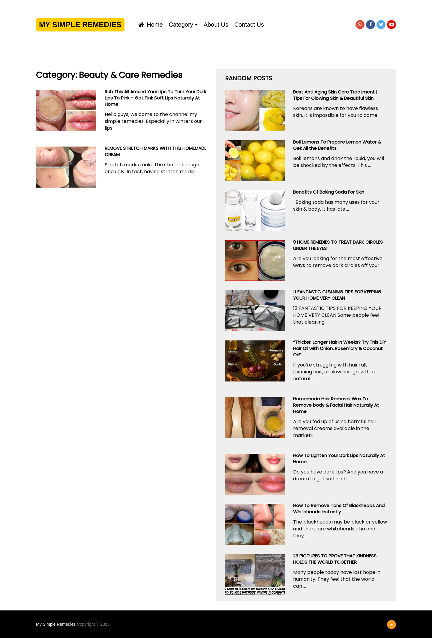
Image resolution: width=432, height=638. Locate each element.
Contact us (249, 24)
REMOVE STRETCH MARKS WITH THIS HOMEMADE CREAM (155, 151)
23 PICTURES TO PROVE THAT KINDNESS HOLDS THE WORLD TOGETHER (334, 559)
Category (181, 24)
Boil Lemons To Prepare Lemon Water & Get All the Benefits (337, 145)
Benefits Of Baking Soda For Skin (328, 192)
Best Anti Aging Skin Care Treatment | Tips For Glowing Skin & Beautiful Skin (335, 95)
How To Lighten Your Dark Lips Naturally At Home (339, 458)
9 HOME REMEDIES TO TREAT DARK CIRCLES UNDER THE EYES (338, 245)
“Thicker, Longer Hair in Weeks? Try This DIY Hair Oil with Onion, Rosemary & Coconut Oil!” (339, 348)
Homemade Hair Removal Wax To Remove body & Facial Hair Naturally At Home (336, 405)
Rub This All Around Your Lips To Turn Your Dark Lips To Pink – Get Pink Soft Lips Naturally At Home (155, 97)
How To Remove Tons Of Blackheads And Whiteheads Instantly (339, 508)
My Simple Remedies (80, 24)
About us (216, 24)
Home (150, 24)
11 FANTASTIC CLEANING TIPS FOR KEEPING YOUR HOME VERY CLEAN (337, 295)
